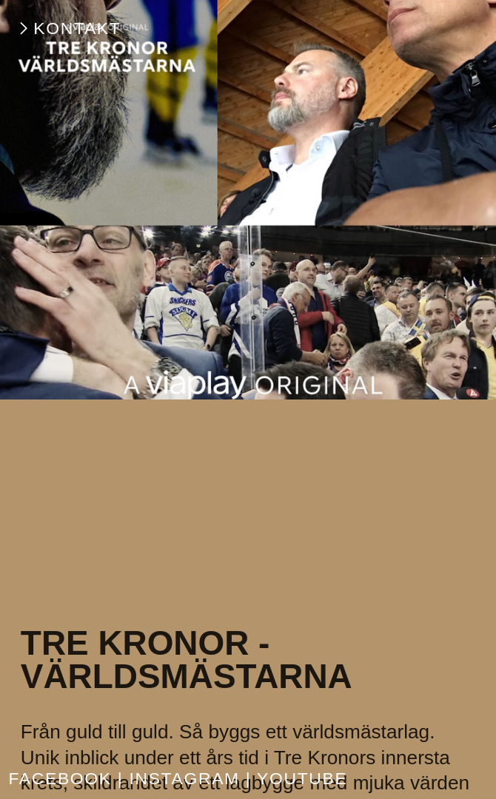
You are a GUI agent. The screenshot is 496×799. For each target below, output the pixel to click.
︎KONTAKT (68, 28)
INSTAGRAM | (190, 778)
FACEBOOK (59, 778)
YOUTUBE (302, 778)
